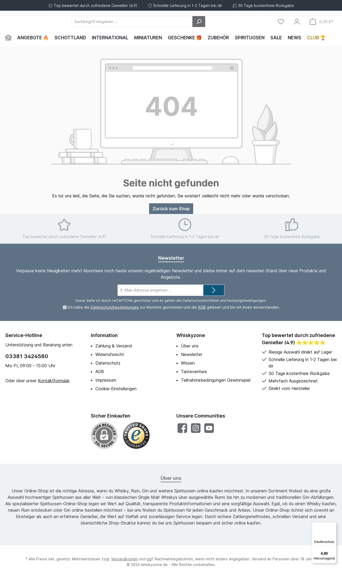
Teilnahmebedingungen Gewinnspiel (215, 380)
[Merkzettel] (280, 21)
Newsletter (191, 354)
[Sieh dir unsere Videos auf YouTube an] (209, 428)
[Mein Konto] (297, 21)
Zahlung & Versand (113, 346)
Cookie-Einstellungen (116, 388)
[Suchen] (228, 21)
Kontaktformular (53, 380)
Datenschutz (108, 363)
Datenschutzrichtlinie (200, 300)
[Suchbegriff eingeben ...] (161, 21)
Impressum (105, 380)
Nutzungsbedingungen (246, 300)
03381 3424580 (26, 356)
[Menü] (333, 525)
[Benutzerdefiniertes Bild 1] (136, 435)
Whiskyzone (190, 335)
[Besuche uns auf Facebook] (182, 428)
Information (104, 335)
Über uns (190, 346)
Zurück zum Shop (171, 208)
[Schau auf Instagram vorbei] (196, 428)
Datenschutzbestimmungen (115, 307)
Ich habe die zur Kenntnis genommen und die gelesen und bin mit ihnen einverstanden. (174, 307)
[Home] (9, 38)
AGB (202, 307)
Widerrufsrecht (109, 354)
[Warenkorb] (321, 21)
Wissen (188, 363)
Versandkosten (124, 559)
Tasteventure (194, 371)
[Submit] (213, 290)
